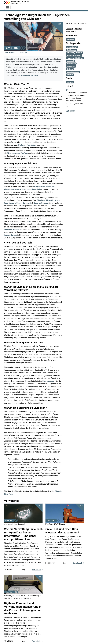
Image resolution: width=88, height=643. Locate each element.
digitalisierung (71, 50)
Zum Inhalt (37, 570)
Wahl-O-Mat (51, 186)
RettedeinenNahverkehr (31, 189)
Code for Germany (41, 203)
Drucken (70, 111)
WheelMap (41, 200)
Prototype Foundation (27, 145)
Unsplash (23, 52)
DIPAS (28, 221)
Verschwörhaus (10, 235)
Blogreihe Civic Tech (29, 75)
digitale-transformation (74, 55)
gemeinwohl (70, 61)
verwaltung (70, 52)
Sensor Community (24, 203)
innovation (79, 52)
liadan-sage (70, 39)
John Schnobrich (11, 52)
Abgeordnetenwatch (12, 189)
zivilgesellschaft (72, 47)
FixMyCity (50, 200)
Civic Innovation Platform (17, 153)
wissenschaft (71, 66)
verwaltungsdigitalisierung (75, 58)
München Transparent (13, 229)
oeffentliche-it (71, 63)
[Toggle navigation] (7, 7)
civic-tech (70, 74)
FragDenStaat (39, 186)
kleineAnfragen (49, 381)
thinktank (70, 69)
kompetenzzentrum (73, 72)
